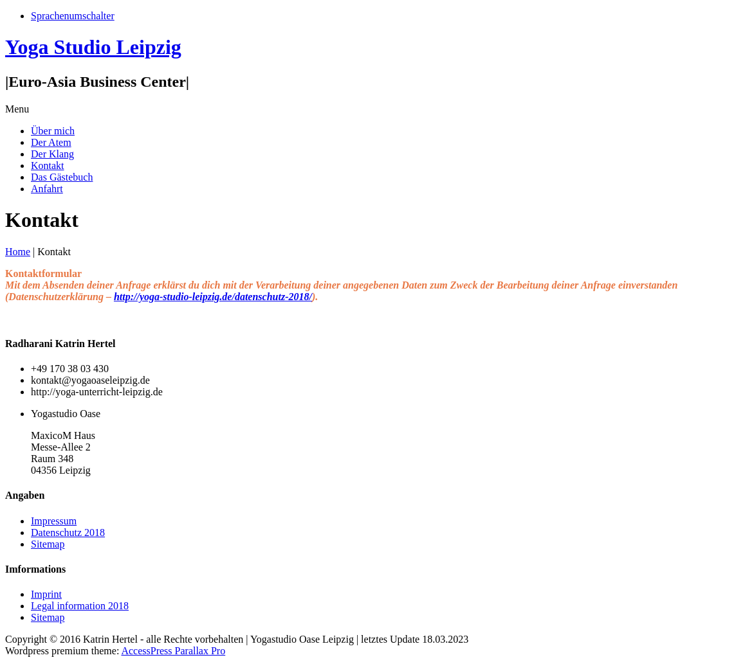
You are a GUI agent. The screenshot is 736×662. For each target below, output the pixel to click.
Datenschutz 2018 (68, 532)
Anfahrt (47, 188)
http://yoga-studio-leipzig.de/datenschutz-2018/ (213, 296)
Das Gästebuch (62, 177)
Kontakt (47, 165)
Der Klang (52, 153)
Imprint (46, 594)
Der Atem (51, 142)
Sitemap (47, 544)
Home (17, 251)
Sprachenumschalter (73, 15)
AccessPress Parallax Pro (173, 650)
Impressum (54, 520)
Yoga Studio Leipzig (93, 46)
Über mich (53, 130)
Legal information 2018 (80, 605)
